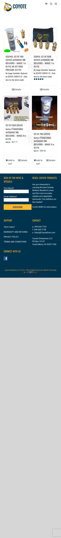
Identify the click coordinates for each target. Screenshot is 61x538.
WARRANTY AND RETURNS (16, 232)
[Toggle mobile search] (51, 3)
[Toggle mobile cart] (46, 3)
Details (17, 89)
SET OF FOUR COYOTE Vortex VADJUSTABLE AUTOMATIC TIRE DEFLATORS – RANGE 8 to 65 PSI (16, 132)
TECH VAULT (9, 227)
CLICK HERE (37, 207)
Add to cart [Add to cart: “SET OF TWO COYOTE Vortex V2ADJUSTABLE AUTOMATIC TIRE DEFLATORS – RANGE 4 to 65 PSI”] (39, 162)
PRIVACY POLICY (11, 237)
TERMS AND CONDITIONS (15, 242)
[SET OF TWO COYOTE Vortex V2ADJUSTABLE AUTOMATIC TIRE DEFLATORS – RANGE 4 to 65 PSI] (44, 113)
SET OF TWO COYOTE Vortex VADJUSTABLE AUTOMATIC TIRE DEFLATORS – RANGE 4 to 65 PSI (44, 140)
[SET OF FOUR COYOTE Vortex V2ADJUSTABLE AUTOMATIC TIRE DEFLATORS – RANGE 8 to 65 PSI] (16, 108)
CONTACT (36, 220)
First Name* (9, 188)
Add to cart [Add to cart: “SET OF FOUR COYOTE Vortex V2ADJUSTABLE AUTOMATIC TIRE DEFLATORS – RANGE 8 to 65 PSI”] (11, 162)
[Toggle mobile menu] (56, 3)
